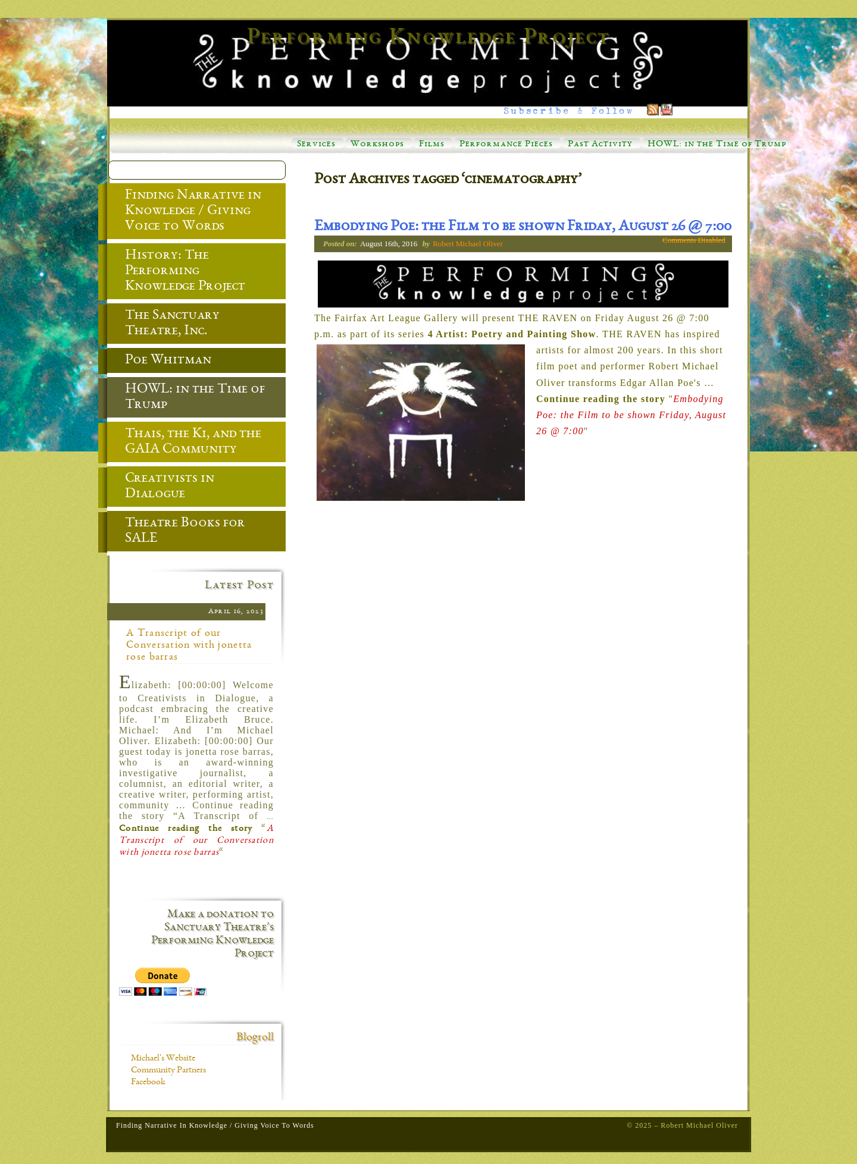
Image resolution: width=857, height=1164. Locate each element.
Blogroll (255, 1038)
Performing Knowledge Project (428, 38)
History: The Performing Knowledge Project (176, 271)
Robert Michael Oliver (468, 243)
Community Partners (168, 1070)
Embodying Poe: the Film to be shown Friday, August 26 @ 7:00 (522, 227)
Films (432, 144)
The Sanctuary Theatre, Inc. (163, 324)
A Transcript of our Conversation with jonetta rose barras (189, 645)
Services (316, 144)
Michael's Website (163, 1058)
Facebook (148, 1082)
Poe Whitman (159, 361)
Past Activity (600, 144)
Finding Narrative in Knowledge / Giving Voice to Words (184, 211)
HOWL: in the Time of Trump (717, 144)
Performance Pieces (506, 144)
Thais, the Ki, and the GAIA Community (184, 442)
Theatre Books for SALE (176, 531)
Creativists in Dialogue (160, 487)
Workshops (377, 144)
